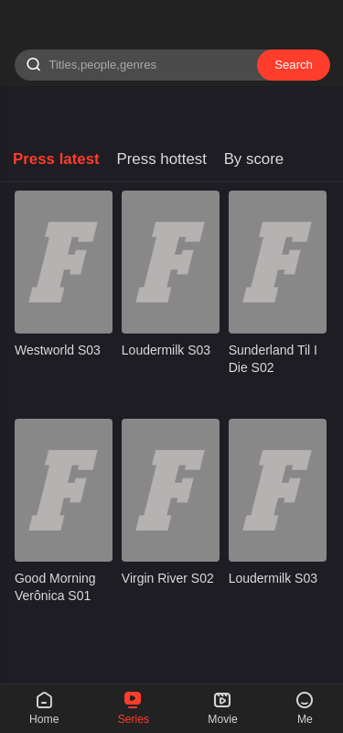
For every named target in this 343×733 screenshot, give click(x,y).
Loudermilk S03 (166, 350)
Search (293, 64)
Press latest (56, 159)
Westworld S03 (58, 350)
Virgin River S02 (168, 578)
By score (254, 159)
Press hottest (161, 159)
